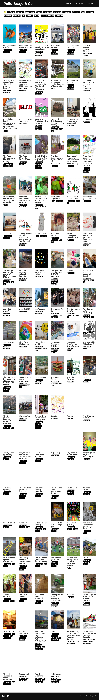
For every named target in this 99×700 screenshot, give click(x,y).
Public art (11, 12)
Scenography (29, 12)
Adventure (57, 12)
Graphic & (16, 16)
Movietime (89, 12)
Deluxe (36, 16)
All (5, 12)
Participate (66, 12)
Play (23, 16)
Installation (48, 12)
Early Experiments (47, 16)
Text (82, 12)
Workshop (75, 12)
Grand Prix (59, 16)
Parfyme (29, 16)
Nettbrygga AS (92, 696)
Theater (39, 12)
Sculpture (19, 12)
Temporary (7, 16)
